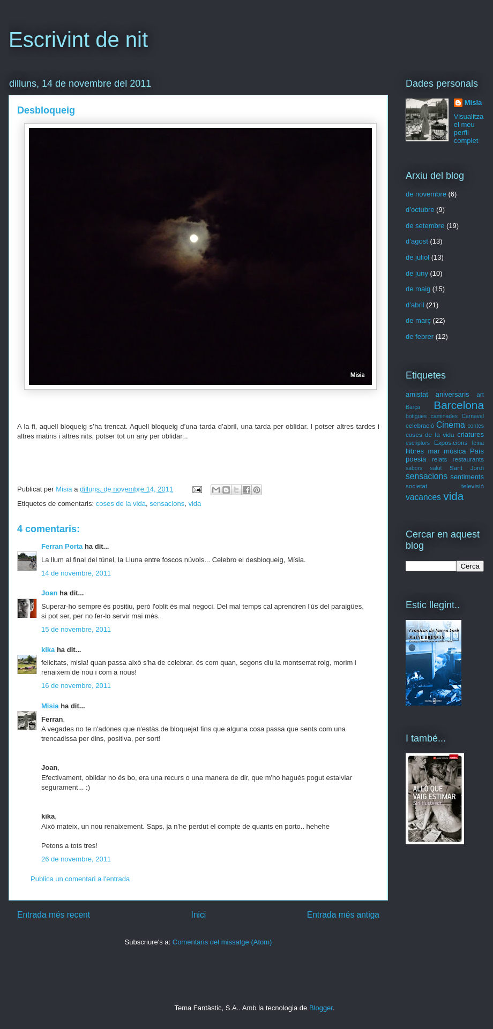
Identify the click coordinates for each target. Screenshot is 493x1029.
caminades (444, 416)
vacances (423, 497)
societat (416, 485)
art (480, 394)
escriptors (418, 443)
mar (433, 451)
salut (436, 468)
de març (418, 320)
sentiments (467, 477)
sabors (414, 468)
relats (439, 459)
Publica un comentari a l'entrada (80, 879)
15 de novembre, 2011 (76, 629)
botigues (416, 416)
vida (194, 504)
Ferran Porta (62, 546)
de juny (417, 273)
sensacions (167, 504)
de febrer (420, 336)
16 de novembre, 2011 (76, 686)
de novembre (426, 194)
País (477, 451)
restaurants (468, 459)
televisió (472, 485)
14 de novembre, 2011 (76, 573)
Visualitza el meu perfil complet (468, 128)
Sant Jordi (467, 467)
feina (478, 443)
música (455, 451)
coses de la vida (121, 504)
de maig (418, 289)
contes (475, 426)
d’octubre (420, 210)
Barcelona (459, 405)
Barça (413, 407)
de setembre (425, 226)
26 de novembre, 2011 (76, 859)
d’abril (415, 305)
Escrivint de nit (78, 39)
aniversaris (452, 394)
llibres (415, 451)
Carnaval (472, 416)
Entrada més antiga (343, 914)
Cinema (450, 424)
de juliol (417, 257)
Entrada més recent (53, 914)
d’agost (417, 241)
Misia (65, 489)
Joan (49, 593)
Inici (198, 914)
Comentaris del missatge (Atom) (222, 942)
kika (48, 650)
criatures (470, 434)
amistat (417, 394)
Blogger (321, 1008)
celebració (420, 425)
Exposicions (450, 442)
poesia (416, 459)
